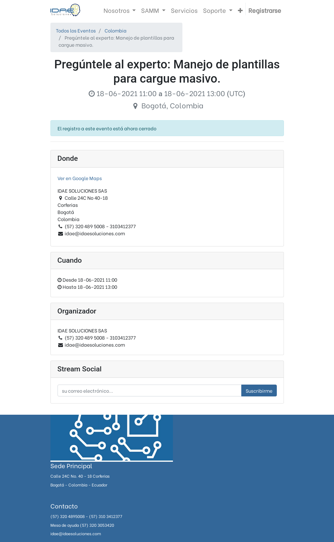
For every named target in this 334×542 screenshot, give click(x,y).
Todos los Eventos (76, 30)
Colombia (116, 30)
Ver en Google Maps (80, 177)
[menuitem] (184, 10)
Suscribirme (259, 390)
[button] (240, 10)
